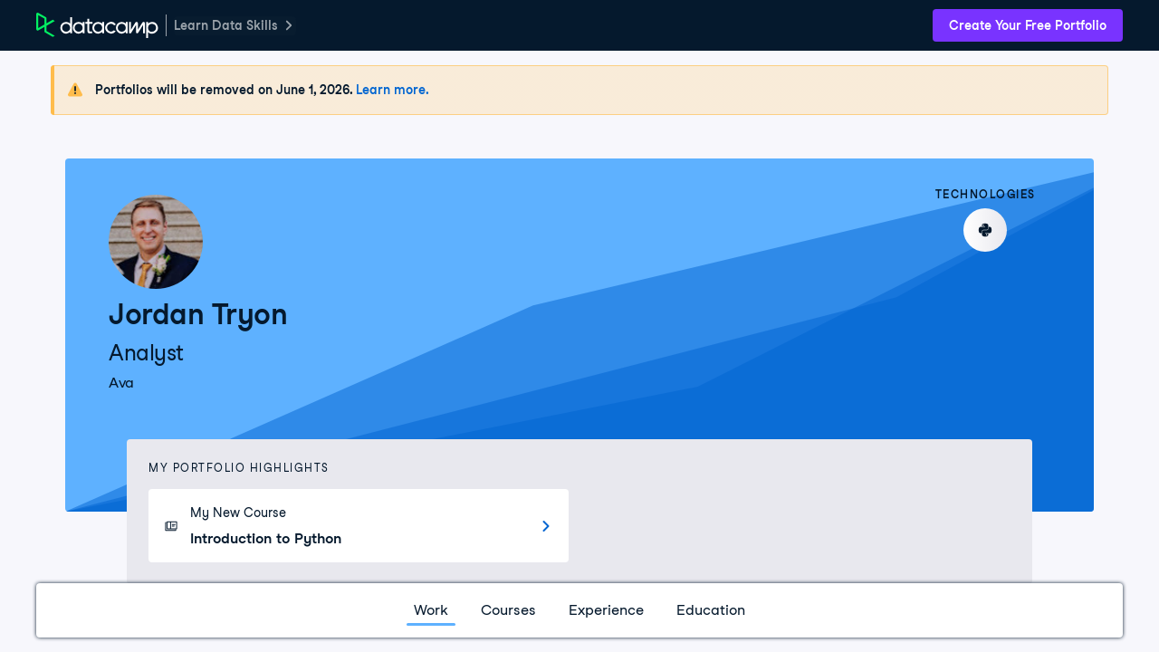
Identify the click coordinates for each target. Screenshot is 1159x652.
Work (431, 609)
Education (710, 609)
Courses (508, 609)
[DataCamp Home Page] (97, 25)
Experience (606, 609)
